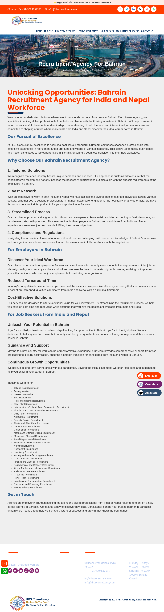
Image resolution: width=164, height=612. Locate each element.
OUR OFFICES (107, 31)
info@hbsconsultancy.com (61, 9)
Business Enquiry (68, 557)
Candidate (148, 384)
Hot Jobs (64, 564)
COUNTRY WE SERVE (89, 31)
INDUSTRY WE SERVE (66, 31)
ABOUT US (48, 31)
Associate (148, 392)
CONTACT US (147, 31)
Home (64, 70)
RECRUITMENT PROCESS (127, 31)
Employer (147, 375)
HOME (39, 31)
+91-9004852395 (30, 9)
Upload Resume (68, 561)
